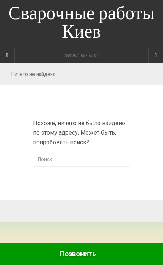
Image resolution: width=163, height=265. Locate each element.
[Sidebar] (7, 55)
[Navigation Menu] (155, 55)
